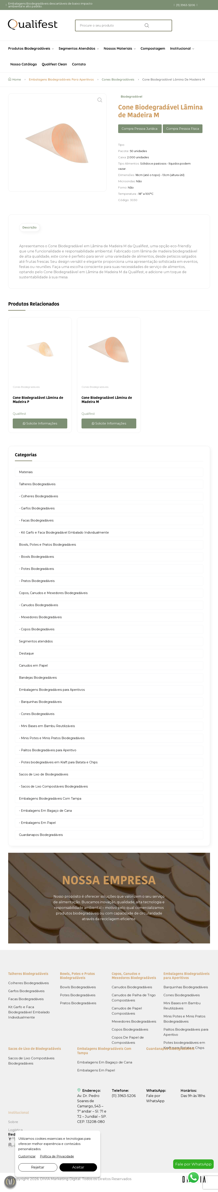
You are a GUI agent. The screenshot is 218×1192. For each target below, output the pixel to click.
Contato (79, 64)
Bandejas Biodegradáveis (38, 679)
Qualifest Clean (54, 64)
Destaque (26, 655)
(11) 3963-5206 (185, 5)
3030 (133, 200)
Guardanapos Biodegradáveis (41, 836)
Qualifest (19, 415)
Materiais (26, 473)
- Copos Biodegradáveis (36, 630)
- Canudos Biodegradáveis (38, 606)
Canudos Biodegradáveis (132, 1058)
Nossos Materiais (120, 48)
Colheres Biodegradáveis (28, 1054)
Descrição (33, 228)
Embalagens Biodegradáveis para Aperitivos (61, 79)
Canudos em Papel (33, 667)
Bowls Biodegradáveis (78, 1058)
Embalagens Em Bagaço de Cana (104, 1088)
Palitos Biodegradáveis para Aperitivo (185, 1103)
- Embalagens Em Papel (37, 824)
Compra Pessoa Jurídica (140, 129)
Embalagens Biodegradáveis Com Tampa (50, 800)
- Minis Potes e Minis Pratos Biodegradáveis (52, 739)
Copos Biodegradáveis (130, 1101)
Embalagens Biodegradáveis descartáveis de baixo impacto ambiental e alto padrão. (50, 5)
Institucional (182, 48)
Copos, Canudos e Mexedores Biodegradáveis (53, 594)
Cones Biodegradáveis (118, 79)
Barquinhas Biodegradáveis (185, 1058)
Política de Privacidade (57, 1156)
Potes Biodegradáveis (77, 1066)
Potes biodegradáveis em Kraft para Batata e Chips (184, 1116)
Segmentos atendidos (36, 643)
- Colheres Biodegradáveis (38, 497)
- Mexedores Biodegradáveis (40, 618)
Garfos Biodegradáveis (26, 1062)
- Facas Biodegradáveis (36, 522)
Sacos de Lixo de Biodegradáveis (43, 776)
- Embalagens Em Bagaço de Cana (45, 812)
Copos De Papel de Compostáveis (128, 1111)
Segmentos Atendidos (79, 48)
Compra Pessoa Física (182, 129)
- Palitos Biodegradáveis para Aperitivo (47, 751)
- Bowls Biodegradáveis (36, 558)
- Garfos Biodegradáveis (37, 510)
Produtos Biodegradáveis (31, 48)
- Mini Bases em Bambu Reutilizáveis (47, 727)
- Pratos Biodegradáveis (37, 582)
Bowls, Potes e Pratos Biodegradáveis (47, 546)
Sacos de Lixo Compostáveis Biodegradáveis (31, 1087)
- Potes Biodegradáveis (36, 570)
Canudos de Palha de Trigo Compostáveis (134, 1069)
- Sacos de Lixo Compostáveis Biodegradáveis (53, 788)
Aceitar (78, 1167)
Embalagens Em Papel (96, 1096)
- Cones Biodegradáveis (36, 715)
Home (14, 79)
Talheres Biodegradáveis (37, 485)
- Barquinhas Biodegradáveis (40, 703)
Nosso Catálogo (23, 64)
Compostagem (153, 48)
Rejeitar (37, 1167)
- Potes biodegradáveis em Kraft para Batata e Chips (58, 764)
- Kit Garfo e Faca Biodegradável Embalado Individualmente (64, 534)
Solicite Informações (40, 425)
